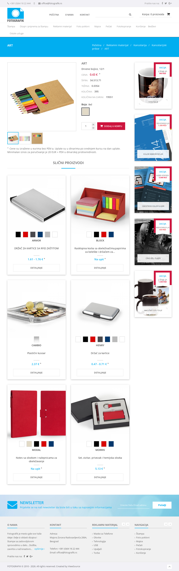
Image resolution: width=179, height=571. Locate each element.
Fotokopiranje (124, 26)
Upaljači (98, 549)
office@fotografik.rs (51, 3)
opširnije (39, 548)
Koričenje (141, 26)
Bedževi (152, 26)
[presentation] (62, 26)
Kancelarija (140, 45)
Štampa (140, 533)
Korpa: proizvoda (153, 14)
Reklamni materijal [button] (62, 26)
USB (96, 545)
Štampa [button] (11, 26)
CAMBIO (36, 345)
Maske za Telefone (103, 533)
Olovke (97, 537)
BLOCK (100, 240)
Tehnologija (100, 541)
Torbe (97, 552)
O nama (69, 14)
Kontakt (85, 14)
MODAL (36, 450)
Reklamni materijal (117, 45)
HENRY (100, 345)
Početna (54, 14)
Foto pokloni (83, 26)
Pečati (109, 26)
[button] (73, 65)
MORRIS (100, 450)
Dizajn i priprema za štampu (34, 26)
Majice (97, 26)
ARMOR (36, 240)
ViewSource (74, 566)
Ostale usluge (17, 33)
